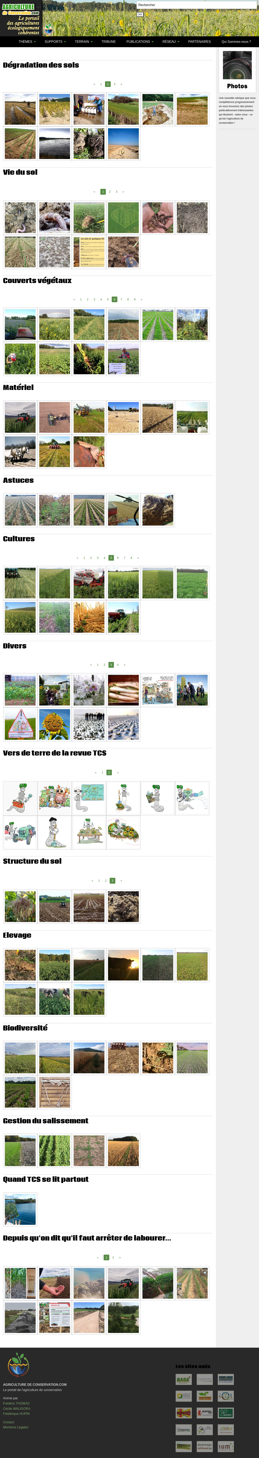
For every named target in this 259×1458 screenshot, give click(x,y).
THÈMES (25, 41)
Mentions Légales (15, 1427)
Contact (8, 1422)
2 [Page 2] (110, 191)
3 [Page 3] (114, 84)
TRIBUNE (109, 41)
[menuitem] (8, 42)
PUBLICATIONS (138, 41)
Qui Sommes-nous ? (236, 41)
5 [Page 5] (108, 299)
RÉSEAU (169, 41)
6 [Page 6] (118, 557)
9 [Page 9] (135, 299)
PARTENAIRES (199, 41)
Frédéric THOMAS (16, 1403)
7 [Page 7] (121, 299)
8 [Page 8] (128, 299)
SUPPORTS (54, 41)
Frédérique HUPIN (16, 1413)
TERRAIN (82, 41)
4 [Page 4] (101, 299)
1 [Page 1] (101, 84)
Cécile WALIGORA (16, 1408)
